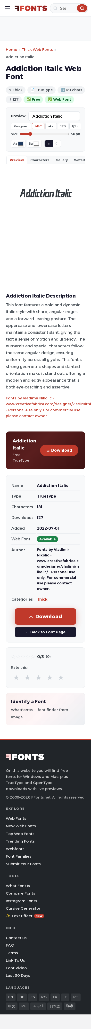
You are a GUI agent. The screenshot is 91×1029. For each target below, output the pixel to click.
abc (51, 126)
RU (23, 1006)
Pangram (21, 126)
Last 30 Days (18, 975)
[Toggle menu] (7, 8)
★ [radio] (16, 677)
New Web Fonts (21, 826)
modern (14, 380)
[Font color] (21, 144)
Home (11, 49)
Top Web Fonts (20, 833)
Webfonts (15, 848)
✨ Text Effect (25, 916)
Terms (12, 952)
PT (75, 997)
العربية (38, 1006)
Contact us (16, 937)
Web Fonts (16, 818)
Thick (42, 599)
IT (65, 997)
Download (59, 450)
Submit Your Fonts (23, 864)
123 (63, 126)
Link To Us (15, 960)
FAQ (10, 945)
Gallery (62, 160)
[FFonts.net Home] (31, 8)
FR (55, 997)
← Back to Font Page (45, 632)
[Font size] (44, 134)
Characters (39, 160)
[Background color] (36, 144)
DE (21, 997)
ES (33, 997)
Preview (17, 160)
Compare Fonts (20, 893)
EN (10, 997)
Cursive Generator (23, 908)
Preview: (18, 116)
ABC (38, 126)
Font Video (16, 968)
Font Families (18, 856)
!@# (75, 126)
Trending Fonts (20, 841)
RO (44, 997)
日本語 (55, 1006)
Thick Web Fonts (37, 49)
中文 (11, 1006)
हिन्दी (69, 1006)
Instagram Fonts (21, 900)
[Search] (69, 8)
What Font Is (18, 885)
